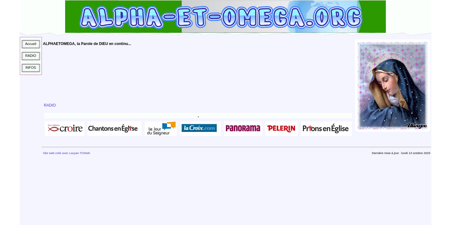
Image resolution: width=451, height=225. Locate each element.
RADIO (50, 105)
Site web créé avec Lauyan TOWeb (66, 153)
